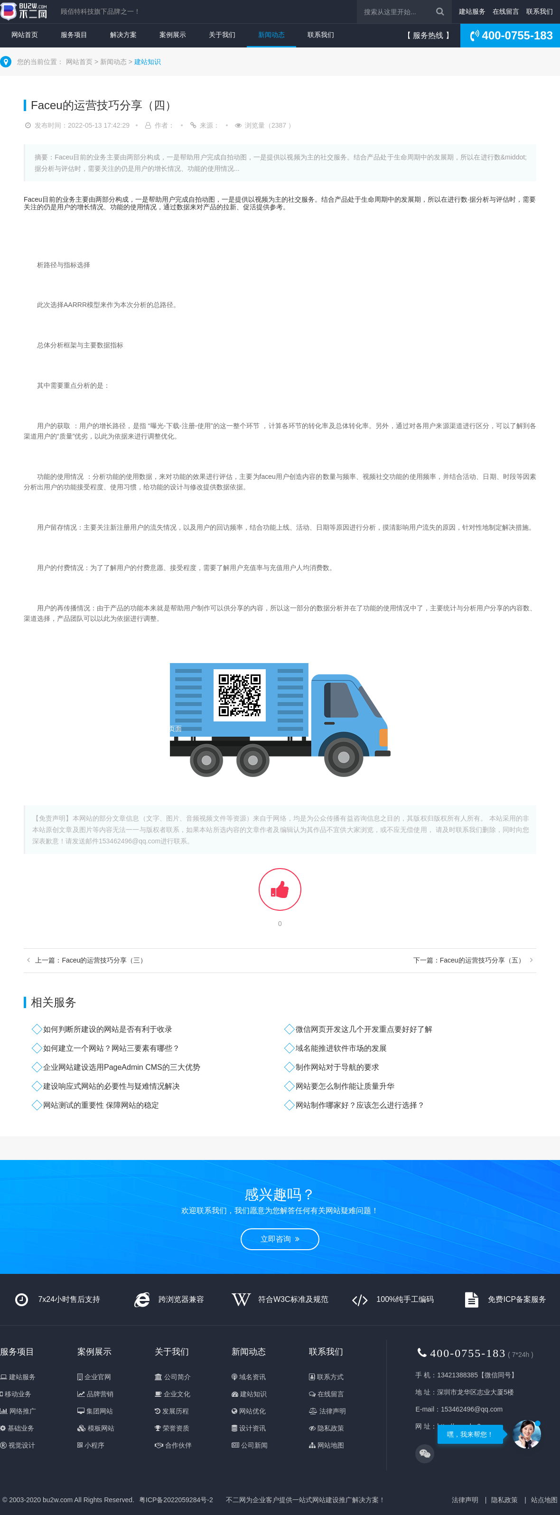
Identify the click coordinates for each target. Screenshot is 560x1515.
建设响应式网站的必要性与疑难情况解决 (111, 1086)
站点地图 (544, 1500)
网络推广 (18, 1411)
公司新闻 (250, 1445)
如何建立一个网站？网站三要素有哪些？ (111, 1048)
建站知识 (147, 61)
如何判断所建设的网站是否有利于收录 (107, 1029)
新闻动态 (271, 34)
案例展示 (172, 34)
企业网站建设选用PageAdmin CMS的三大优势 (121, 1067)
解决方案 (123, 34)
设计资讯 (249, 1428)
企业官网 (94, 1377)
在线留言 (506, 11)
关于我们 (222, 34)
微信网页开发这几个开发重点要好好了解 (364, 1029)
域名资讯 (249, 1377)
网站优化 (249, 1411)
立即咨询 (280, 1239)
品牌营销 (95, 1394)
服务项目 (74, 34)
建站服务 (472, 11)
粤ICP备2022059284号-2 (176, 1500)
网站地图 (326, 1445)
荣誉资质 (172, 1428)
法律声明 (327, 1411)
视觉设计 (17, 1445)
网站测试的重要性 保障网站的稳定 (101, 1105)
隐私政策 (326, 1428)
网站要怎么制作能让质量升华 (345, 1086)
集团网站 (95, 1411)
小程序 (90, 1445)
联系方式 (326, 1377)
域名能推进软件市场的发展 (341, 1048)
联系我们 (539, 11)
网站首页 (24, 34)
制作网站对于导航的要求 (337, 1067)
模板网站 (95, 1428)
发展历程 (172, 1411)
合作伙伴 (173, 1445)
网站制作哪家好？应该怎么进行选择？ (360, 1105)
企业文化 (172, 1394)
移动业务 (15, 1394)
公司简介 (173, 1377)
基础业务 (17, 1428)
